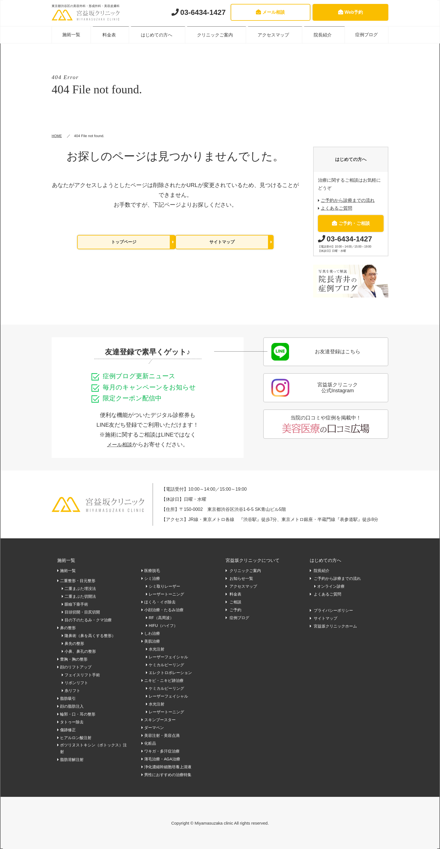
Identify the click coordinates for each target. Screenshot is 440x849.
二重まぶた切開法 (80, 596)
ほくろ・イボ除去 (160, 602)
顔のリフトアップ (75, 667)
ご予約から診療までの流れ (348, 200)
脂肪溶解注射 (72, 759)
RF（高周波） (161, 617)
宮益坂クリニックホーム (335, 626)
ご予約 (234, 610)
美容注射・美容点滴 (162, 735)
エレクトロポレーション (170, 672)
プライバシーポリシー (333, 610)
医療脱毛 (152, 570)
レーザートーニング (166, 594)
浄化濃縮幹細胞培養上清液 (167, 767)
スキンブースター (160, 720)
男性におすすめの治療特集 (167, 774)
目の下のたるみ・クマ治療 (88, 620)
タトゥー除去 (72, 722)
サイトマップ (221, 242)
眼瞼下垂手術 (76, 604)
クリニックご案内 (215, 34)
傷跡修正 (68, 730)
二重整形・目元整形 (77, 580)
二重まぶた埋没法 (80, 588)
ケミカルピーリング (166, 665)
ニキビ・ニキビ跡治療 (164, 680)
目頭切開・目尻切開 (82, 612)
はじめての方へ (158, 34)
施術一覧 (73, 34)
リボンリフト (76, 682)
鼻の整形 (68, 628)
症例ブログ (365, 34)
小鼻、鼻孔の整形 (80, 651)
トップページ (123, 242)
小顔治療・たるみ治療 (164, 610)
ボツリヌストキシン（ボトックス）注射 (93, 748)
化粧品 (150, 743)
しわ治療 (152, 633)
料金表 (112, 34)
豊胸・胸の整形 (74, 659)
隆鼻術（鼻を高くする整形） (90, 635)
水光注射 (156, 649)
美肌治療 (152, 641)
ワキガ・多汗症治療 (162, 751)
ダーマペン (154, 727)
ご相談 (234, 602)
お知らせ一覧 (240, 578)
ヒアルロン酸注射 (75, 737)
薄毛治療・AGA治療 (162, 759)
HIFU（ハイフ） (163, 625)
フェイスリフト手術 (82, 675)
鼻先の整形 (74, 643)
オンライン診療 (331, 586)
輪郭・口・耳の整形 (77, 714)
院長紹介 (321, 34)
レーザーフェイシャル (168, 657)
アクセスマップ (272, 34)
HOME (57, 136)
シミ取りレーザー (164, 586)
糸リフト (72, 690)
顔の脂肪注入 (72, 706)
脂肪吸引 (68, 698)
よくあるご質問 (336, 208)
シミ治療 (152, 578)
